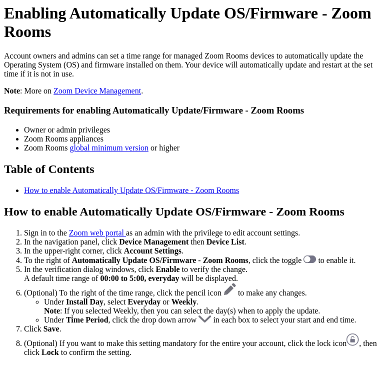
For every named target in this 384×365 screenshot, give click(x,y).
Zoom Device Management (97, 90)
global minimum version (109, 148)
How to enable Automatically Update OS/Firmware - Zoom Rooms (131, 190)
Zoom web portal (97, 232)
